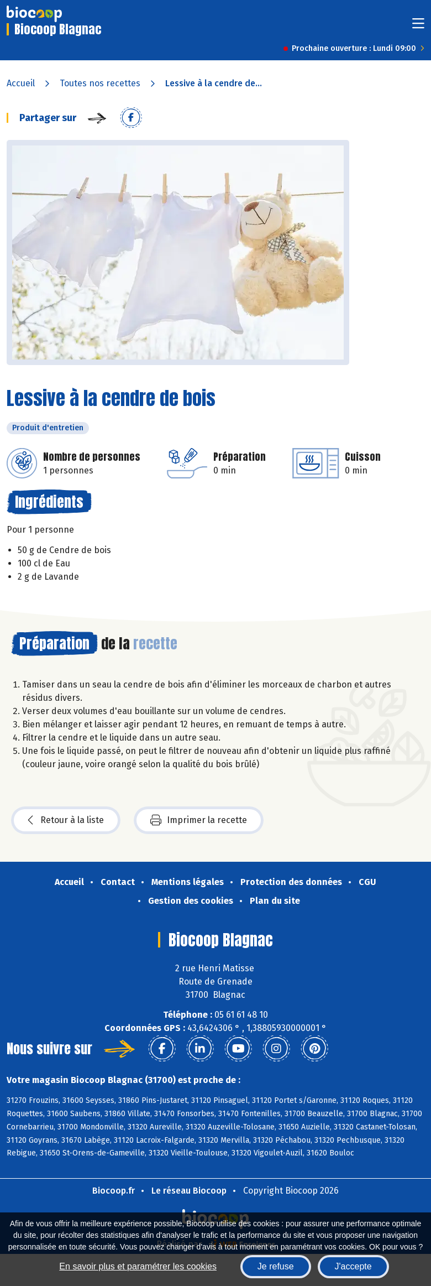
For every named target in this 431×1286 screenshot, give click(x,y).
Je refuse (275, 1266)
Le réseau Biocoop (189, 1190)
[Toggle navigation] (418, 27)
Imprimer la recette (198, 820)
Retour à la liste (66, 820)
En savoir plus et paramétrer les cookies (138, 1266)
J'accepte (353, 1266)
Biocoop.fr (113, 1190)
